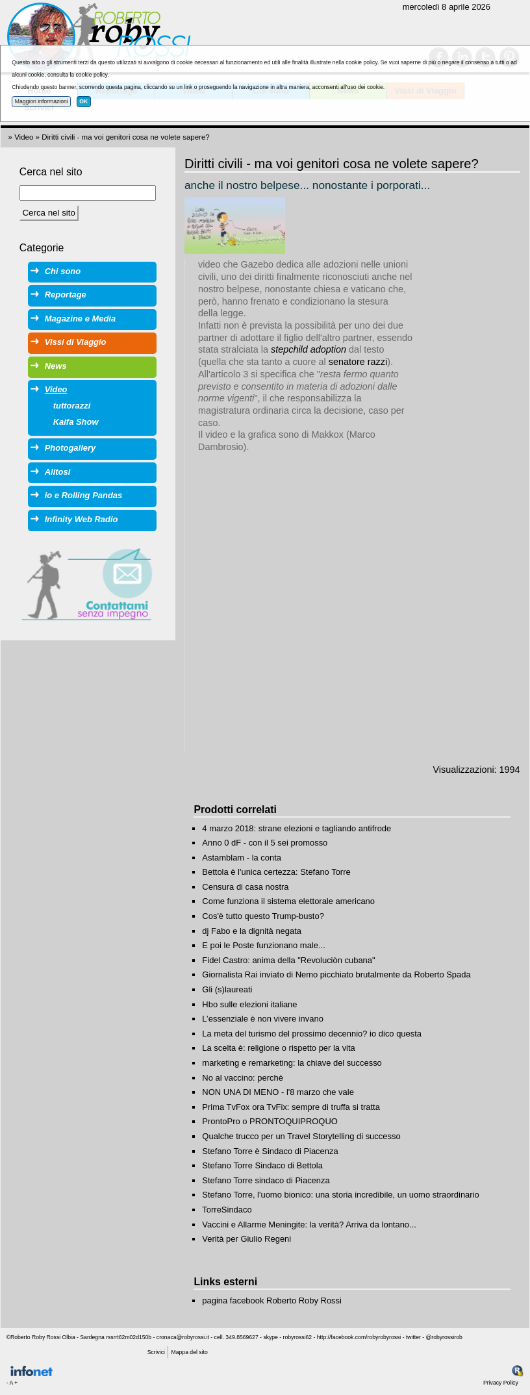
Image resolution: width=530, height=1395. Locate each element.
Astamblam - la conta (241, 857)
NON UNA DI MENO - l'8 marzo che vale (278, 1092)
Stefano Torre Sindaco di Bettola (262, 1165)
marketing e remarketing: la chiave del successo (291, 1063)
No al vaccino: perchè (242, 1078)
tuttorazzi (72, 405)
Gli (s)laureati (227, 989)
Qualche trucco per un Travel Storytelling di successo (301, 1136)
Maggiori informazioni (41, 101)
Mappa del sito (189, 1352)
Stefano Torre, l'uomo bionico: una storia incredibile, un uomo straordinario (340, 1195)
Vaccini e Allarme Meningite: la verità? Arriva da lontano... (309, 1224)
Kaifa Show (76, 422)
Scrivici (156, 1352)
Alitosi (58, 472)
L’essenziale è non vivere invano (262, 1019)
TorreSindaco (226, 1209)
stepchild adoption (308, 349)
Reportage (65, 294)
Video (23, 137)
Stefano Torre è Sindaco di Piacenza (270, 1151)
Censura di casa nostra (245, 887)
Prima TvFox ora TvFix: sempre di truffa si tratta (291, 1107)
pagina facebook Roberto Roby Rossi (272, 1300)
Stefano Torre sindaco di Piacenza (265, 1180)
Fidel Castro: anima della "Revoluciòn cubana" (288, 960)
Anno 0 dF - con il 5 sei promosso (264, 843)
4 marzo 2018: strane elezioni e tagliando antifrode (296, 828)
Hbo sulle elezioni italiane (249, 1004)
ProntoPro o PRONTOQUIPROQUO (270, 1121)
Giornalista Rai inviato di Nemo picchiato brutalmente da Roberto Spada (336, 974)
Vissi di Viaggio (76, 342)
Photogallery (70, 448)
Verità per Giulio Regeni (246, 1239)
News (56, 366)
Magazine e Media (80, 318)
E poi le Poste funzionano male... (263, 945)
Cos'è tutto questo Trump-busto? (263, 916)
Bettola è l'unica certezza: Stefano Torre (276, 872)
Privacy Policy (500, 1382)
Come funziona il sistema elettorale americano (288, 901)
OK (83, 101)
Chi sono (63, 271)
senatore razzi (358, 362)
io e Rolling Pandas (83, 495)
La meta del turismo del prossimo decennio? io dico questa (312, 1033)
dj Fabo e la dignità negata (251, 931)
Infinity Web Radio (81, 519)
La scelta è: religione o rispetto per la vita (278, 1048)
